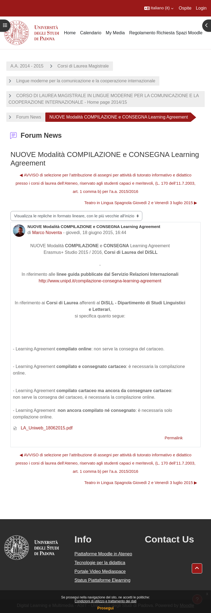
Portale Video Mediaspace (100, 571)
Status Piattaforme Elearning (102, 580)
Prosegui (105, 608)
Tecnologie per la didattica (99, 562)
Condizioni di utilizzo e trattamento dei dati (106, 601)
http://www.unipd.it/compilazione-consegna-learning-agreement (100, 281)
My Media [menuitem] (115, 32)
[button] (159, 8)
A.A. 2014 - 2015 (26, 66)
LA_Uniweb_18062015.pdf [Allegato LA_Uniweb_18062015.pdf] (43, 428)
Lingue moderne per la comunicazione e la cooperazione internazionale (85, 80)
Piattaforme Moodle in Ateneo (103, 554)
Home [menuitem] (70, 32)
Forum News (28, 117)
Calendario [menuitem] (90, 32)
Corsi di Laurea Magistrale (83, 66)
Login (201, 8)
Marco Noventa (47, 232)
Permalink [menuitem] (174, 438)
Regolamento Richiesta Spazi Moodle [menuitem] (165, 32)
